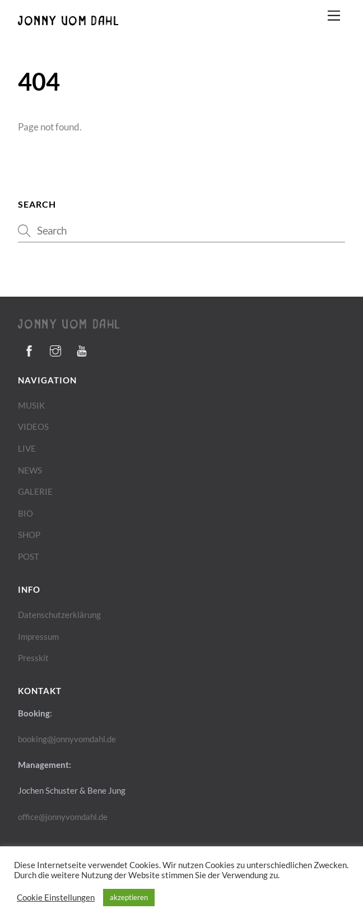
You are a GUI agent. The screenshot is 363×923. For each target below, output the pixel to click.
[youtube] (82, 349)
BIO (25, 513)
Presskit (33, 658)
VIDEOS (33, 426)
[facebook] (29, 349)
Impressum (38, 636)
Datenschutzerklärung (59, 615)
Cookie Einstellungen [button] (56, 897)
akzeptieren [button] (129, 897)
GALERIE (35, 491)
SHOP (29, 535)
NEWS (30, 470)
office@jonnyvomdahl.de (63, 817)
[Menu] (334, 15)
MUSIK (31, 405)
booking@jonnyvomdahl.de (67, 739)
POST (28, 556)
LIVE (27, 448)
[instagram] (55, 349)
